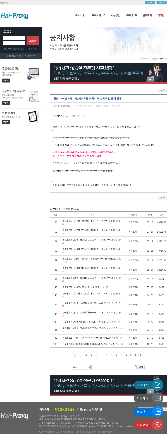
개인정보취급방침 (65, 409)
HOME (145, 58)
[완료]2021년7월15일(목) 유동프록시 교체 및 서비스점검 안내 (92, 239)
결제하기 (147, 15)
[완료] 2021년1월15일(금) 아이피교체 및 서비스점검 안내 (90, 337)
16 (111, 355)
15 (106, 355)
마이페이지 (4, 3)
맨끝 (140, 355)
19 (126, 355)
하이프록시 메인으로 (14, 16)
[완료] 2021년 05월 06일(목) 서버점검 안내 (83, 287)
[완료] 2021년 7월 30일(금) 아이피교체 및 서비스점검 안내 (90, 230)
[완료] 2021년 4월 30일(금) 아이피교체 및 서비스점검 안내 (90, 293)
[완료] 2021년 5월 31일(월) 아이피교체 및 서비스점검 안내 (90, 268)
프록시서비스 (99, 15)
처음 (76, 355)
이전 (81, 355)
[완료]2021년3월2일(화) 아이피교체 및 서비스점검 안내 (89, 321)
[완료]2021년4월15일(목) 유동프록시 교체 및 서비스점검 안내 (92, 302)
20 (131, 355)
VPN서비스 (80, 15)
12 (91, 355)
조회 (162, 214)
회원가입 (161, 2)
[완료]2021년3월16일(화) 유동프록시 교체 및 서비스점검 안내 (92, 312)
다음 (136, 355)
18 (121, 355)
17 (116, 355)
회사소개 (44, 409)
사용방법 (115, 15)
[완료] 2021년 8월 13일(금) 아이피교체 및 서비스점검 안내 (90, 220)
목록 (162, 90)
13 (96, 355)
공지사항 (163, 58)
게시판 (160, 15)
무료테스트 (131, 15)
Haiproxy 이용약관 (91, 409)
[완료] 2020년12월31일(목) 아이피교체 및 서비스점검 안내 (90, 343)
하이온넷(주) (14, 416)
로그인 (150, 2)
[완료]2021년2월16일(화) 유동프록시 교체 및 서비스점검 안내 (92, 328)
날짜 (150, 214)
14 (101, 355)
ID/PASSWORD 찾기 (14, 48)
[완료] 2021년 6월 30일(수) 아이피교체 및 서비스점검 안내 (90, 249)
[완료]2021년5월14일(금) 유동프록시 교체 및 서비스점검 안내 (92, 277)
